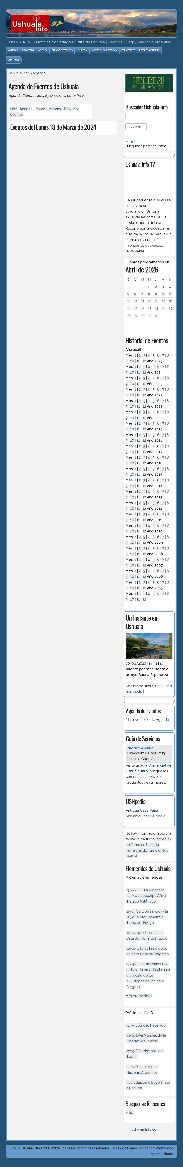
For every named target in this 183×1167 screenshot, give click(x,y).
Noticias (13, 50)
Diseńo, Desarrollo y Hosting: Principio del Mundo (46, 1164)
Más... (129, 1112)
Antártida (28, 50)
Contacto (14, 60)
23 (156, 308)
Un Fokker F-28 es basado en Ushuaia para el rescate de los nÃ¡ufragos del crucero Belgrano (148, 975)
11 (170, 294)
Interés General (149, 50)
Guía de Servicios (62, 50)
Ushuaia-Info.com (145, 1129)
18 (170, 301)
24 (163, 308)
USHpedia (82, 50)
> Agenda (37, 73)
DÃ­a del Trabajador (146, 1025)
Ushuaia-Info (18, 73)
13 (135, 301)
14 (142, 301)
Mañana (26, 109)
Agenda (43, 50)
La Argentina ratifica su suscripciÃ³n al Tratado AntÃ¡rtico (146, 895)
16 (156, 301)
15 (149, 301)
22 (149, 308)
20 (136, 308)
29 (150, 315)
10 (163, 294)
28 (143, 315)
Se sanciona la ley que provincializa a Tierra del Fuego (147, 917)
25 (170, 308)
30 (157, 315)
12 (128, 301)
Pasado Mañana (48, 109)
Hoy (13, 109)
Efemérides (128, 50)
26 (129, 315)
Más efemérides (138, 996)
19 (128, 308)
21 (142, 308)
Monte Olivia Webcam (104, 50)
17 (163, 301)
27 (135, 315)
